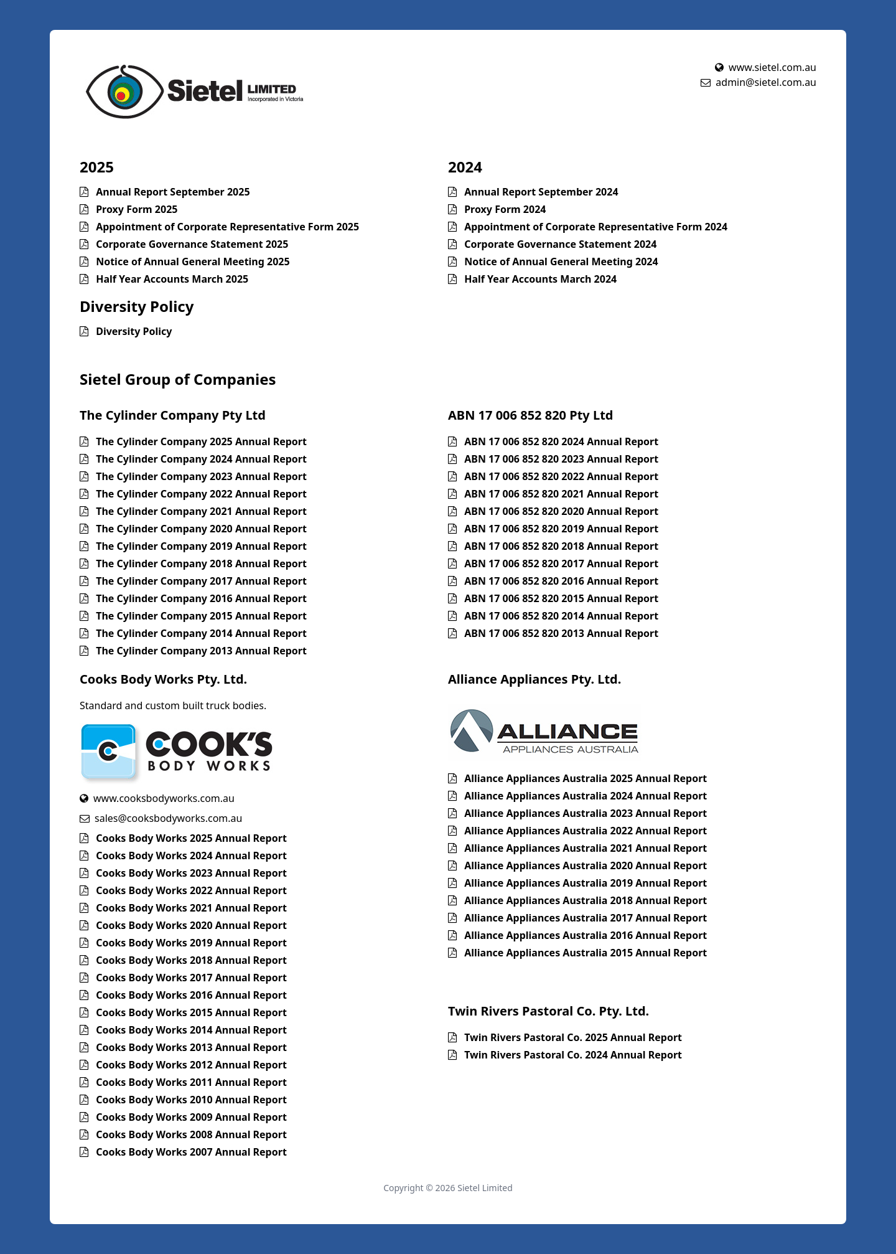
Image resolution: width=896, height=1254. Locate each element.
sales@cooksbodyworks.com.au (161, 818)
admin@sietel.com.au (758, 82)
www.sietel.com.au (765, 67)
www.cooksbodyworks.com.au (157, 798)
